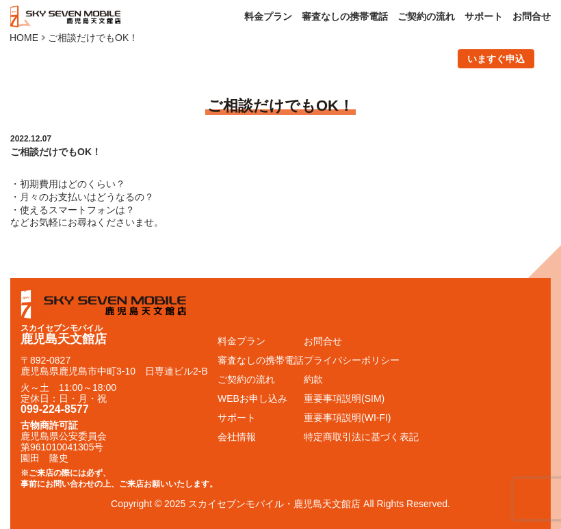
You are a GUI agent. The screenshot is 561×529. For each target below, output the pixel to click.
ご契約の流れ (426, 16)
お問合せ (531, 16)
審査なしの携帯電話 (345, 16)
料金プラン (268, 16)
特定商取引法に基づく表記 (361, 436)
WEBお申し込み (252, 398)
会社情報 (237, 436)
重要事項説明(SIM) (344, 398)
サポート (484, 16)
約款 (313, 379)
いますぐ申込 (496, 58)
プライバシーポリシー (352, 360)
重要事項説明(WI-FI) (347, 417)
